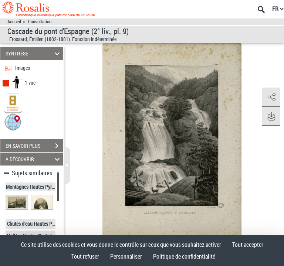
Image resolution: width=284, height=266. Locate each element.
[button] (13, 121)
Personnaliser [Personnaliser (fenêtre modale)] (126, 256)
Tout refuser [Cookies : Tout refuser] (85, 256)
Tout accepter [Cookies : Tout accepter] (247, 245)
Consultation (39, 21)
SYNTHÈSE (34, 53)
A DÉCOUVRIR (34, 159)
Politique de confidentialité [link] (184, 256)
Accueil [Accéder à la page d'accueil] (14, 21)
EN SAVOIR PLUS (34, 146)
